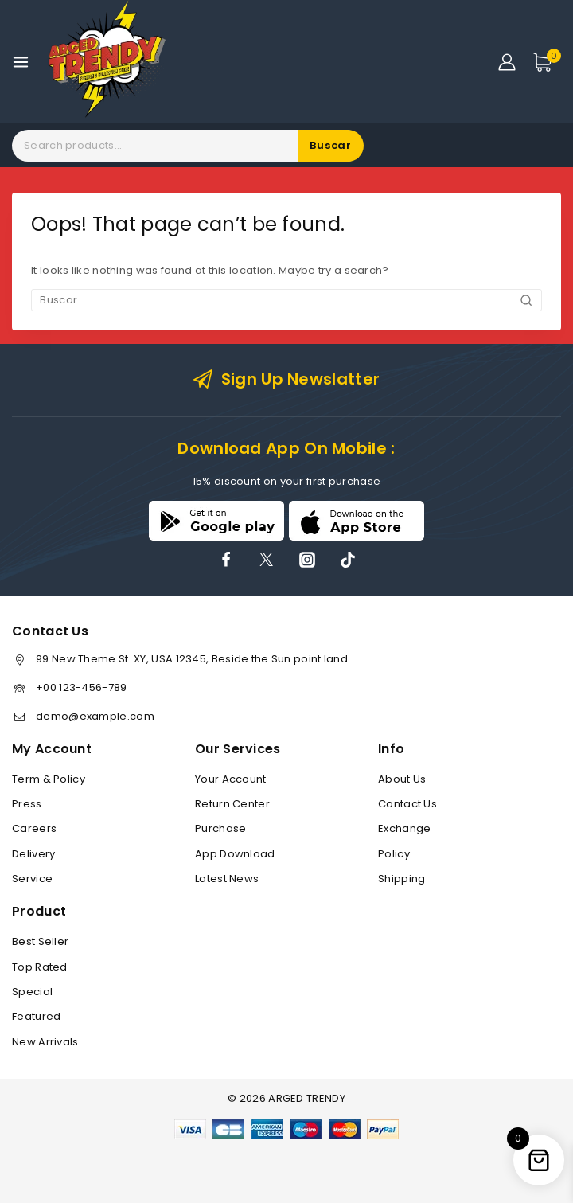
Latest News (227, 878)
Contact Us (407, 803)
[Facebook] (226, 560)
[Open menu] (20, 62)
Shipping (401, 878)
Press (27, 803)
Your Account (231, 779)
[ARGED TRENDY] (107, 61)
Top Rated (40, 967)
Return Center (232, 803)
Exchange (404, 828)
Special (32, 991)
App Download (235, 853)
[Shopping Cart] (546, 62)
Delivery (33, 853)
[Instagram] (307, 560)
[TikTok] (348, 560)
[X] (267, 560)
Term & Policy (48, 779)
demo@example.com (95, 716)
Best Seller (40, 941)
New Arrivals (45, 1041)
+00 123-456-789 (81, 687)
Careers (34, 828)
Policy (394, 853)
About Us (402, 779)
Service (32, 878)
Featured (36, 1016)
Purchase (220, 828)
